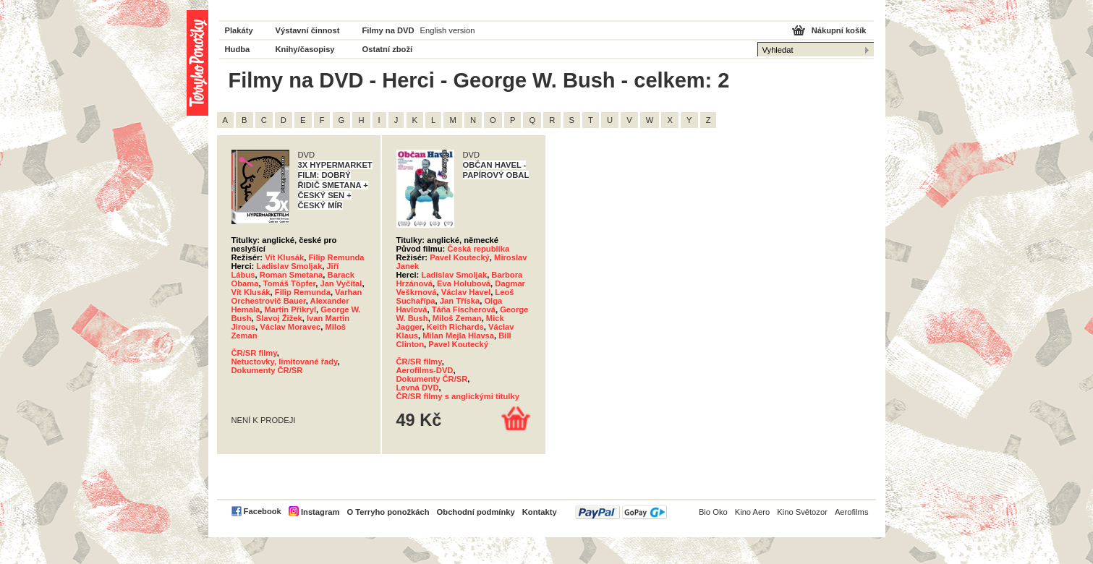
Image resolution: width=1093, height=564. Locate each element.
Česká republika (478, 248)
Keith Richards (455, 326)
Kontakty (539, 512)
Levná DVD (417, 387)
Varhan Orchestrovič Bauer (296, 296)
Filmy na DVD (388, 30)
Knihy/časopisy (305, 49)
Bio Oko (713, 512)
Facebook (262, 511)
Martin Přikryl (291, 309)
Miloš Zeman (457, 318)
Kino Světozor (802, 512)
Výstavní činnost (308, 30)
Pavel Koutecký (460, 257)
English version (447, 30)
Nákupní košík (839, 30)
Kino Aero (752, 512)
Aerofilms (852, 512)
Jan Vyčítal (341, 283)
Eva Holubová (463, 283)
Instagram (320, 512)
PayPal (621, 512)
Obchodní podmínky (476, 512)
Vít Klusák (284, 257)
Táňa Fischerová (464, 309)
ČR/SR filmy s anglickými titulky (457, 396)
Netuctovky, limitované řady (284, 361)
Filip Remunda (336, 257)
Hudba (237, 49)
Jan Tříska (460, 300)
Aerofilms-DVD (425, 370)
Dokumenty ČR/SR (267, 370)
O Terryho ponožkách (387, 512)
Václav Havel (465, 292)
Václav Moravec (290, 326)
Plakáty (239, 30)
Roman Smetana (291, 274)
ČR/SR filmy (254, 353)
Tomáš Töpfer (289, 283)
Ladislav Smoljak (289, 266)
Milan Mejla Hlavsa (458, 335)
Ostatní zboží (387, 49)
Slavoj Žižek (279, 318)
